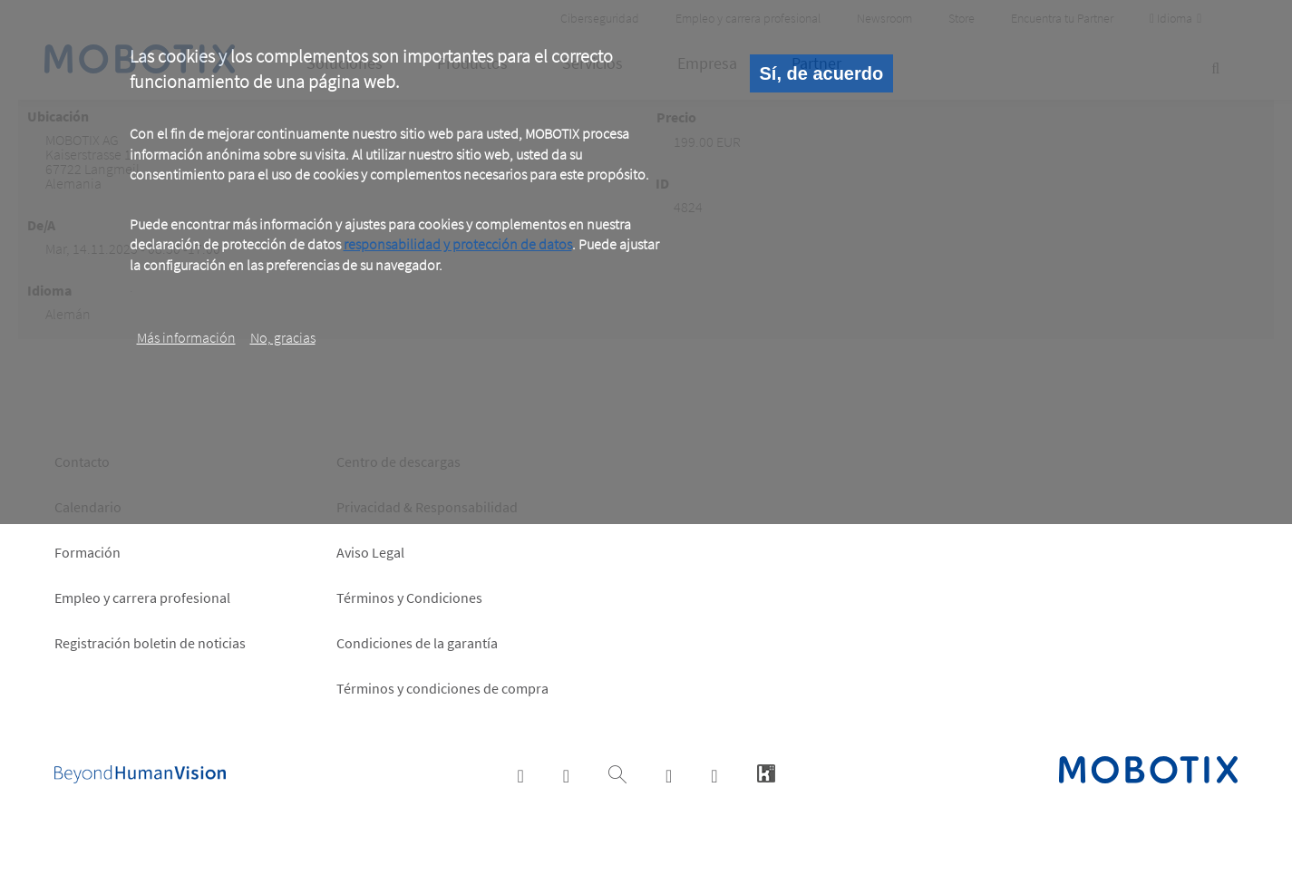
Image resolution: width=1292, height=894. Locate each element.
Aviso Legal (370, 552)
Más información (186, 337)
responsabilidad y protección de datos (458, 244)
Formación (87, 552)
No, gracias (283, 337)
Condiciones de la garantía (417, 643)
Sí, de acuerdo (822, 73)
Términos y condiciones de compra (442, 688)
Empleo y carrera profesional (142, 597)
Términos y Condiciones (409, 597)
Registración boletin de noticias (150, 643)
